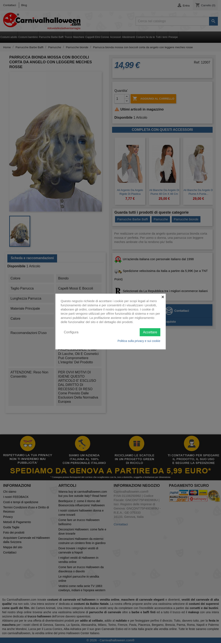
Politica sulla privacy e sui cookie (139, 341)
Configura (71, 332)
